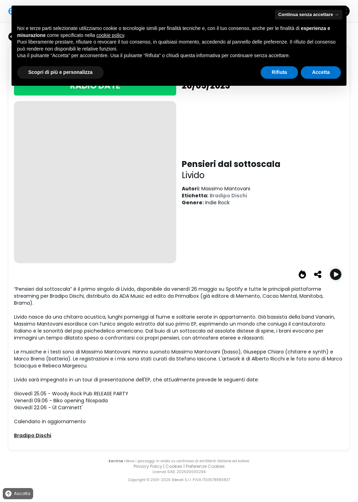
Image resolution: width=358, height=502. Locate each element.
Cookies (173, 466)
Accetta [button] (321, 72)
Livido (193, 175)
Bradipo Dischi (228, 195)
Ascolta (17, 493)
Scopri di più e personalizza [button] (60, 72)
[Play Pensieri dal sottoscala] (336, 274)
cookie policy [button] (110, 35)
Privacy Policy (148, 466)
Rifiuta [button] (279, 72)
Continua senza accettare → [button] (308, 14)
